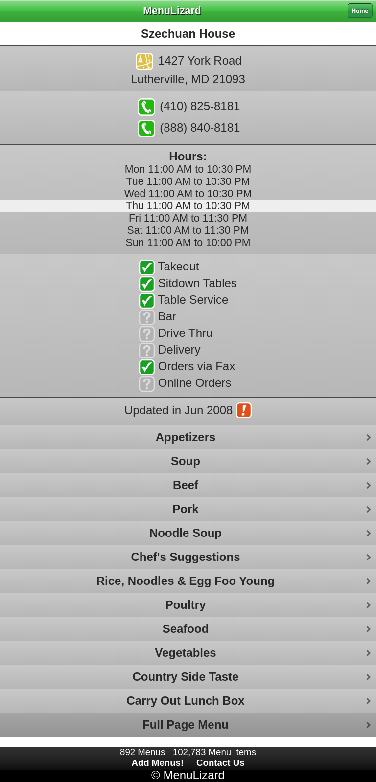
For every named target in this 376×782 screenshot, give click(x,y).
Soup (185, 461)
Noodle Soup (185, 532)
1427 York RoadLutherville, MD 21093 (188, 69)
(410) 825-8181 (189, 107)
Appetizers (186, 437)
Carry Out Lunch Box (185, 700)
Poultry (185, 604)
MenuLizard (193, 775)
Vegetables (185, 652)
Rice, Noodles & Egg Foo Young (185, 580)
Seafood (186, 628)
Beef (185, 485)
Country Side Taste (186, 676)
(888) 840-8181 (189, 128)
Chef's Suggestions (185, 556)
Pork (185, 508)
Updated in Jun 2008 (188, 411)
